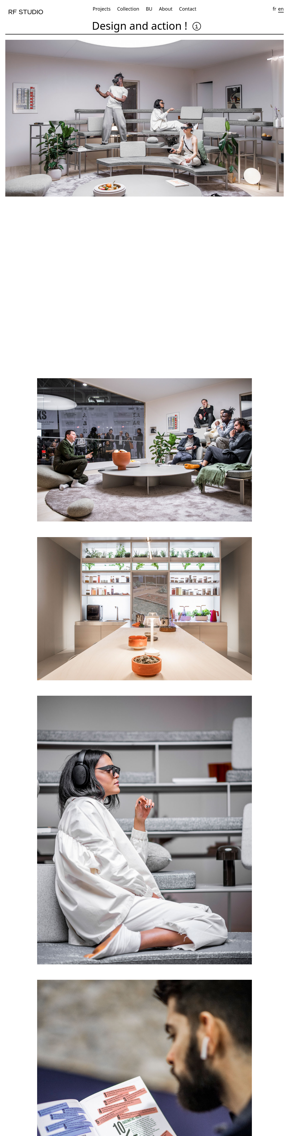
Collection (128, 9)
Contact (187, 9)
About (165, 9)
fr (274, 9)
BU (149, 9)
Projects (102, 9)
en (281, 9)
